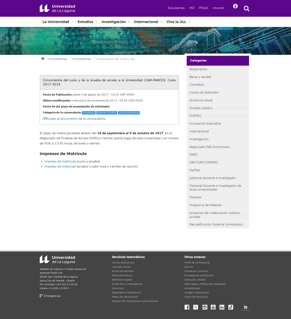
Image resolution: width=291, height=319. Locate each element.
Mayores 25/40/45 (106, 113)
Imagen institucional (196, 292)
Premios (195, 197)
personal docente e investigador (212, 178)
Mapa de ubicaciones (125, 296)
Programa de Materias (205, 205)
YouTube (214, 306)
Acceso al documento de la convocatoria (74, 119)
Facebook (188, 306)
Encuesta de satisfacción (199, 275)
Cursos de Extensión (204, 92)
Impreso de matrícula (60, 161)
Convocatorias (57, 59)
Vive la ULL (176, 22)
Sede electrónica (122, 275)
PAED (193, 155)
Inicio (42, 58)
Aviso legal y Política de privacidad (205, 284)
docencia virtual (200, 100)
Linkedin (223, 306)
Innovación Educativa (205, 123)
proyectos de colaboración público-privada (215, 215)
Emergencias (50, 296)
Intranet (218, 8)
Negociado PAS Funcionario (209, 147)
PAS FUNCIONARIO (203, 162)
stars (67, 308)
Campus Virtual (121, 266)
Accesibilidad (192, 288)
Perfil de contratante (197, 262)
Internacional (146, 22)
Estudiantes (176, 8)
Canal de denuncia (195, 296)
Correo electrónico (123, 262)
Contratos (196, 85)
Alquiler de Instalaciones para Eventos (135, 301)
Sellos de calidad (194, 279)
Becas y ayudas (200, 77)
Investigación (114, 22)
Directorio (118, 288)
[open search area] (246, 8)
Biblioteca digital (122, 279)
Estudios (85, 22)
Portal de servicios (123, 271)
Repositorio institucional (126, 292)
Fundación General (195, 271)
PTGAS (203, 8)
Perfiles (194, 170)
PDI (191, 8)
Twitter (197, 306)
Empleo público (201, 108)
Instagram (206, 306)
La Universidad (55, 22)
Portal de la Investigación (127, 284)
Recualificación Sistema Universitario (216, 224)
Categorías (198, 60)
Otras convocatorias (129, 113)
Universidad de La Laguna (57, 8)
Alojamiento (198, 69)
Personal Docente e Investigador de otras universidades (215, 188)
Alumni (188, 266)
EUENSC (195, 116)
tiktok (232, 306)
